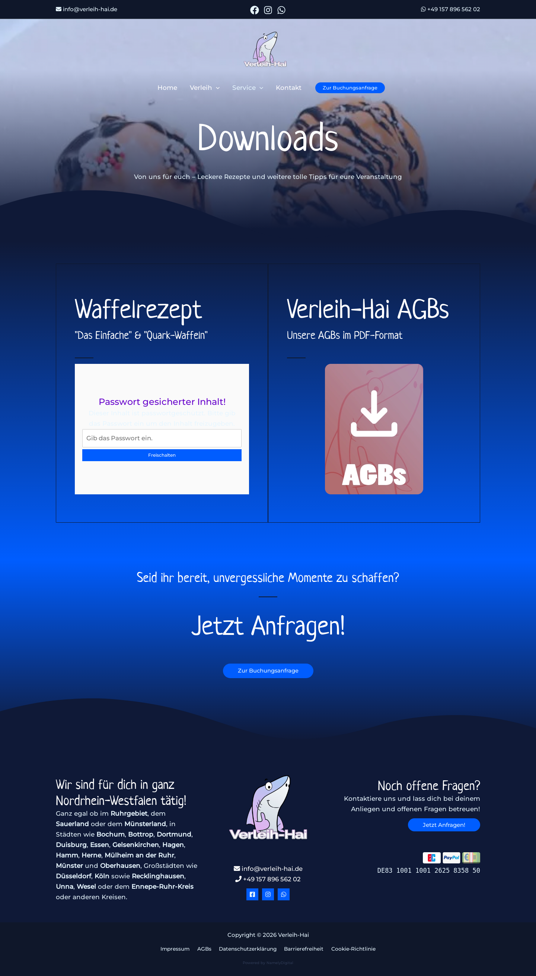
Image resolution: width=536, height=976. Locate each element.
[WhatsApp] (281, 10)
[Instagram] (268, 10)
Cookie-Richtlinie (352, 949)
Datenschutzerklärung (246, 949)
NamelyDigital (280, 963)
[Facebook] (254, 10)
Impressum (176, 949)
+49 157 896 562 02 (450, 9)
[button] (216, 87)
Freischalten (162, 455)
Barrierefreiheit (303, 949)
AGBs (204, 949)
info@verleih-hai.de (86, 9)
